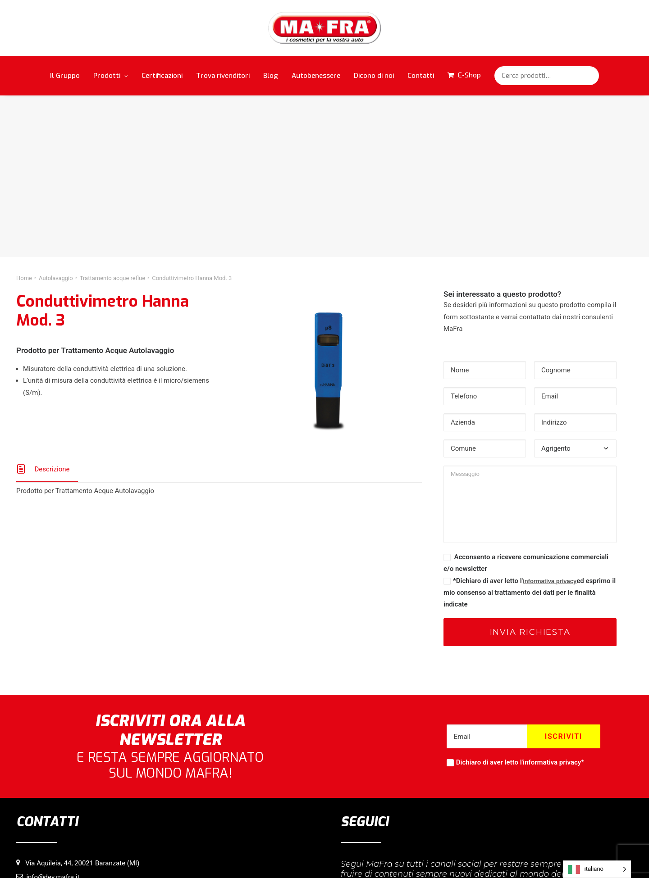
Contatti (420, 75)
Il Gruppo (65, 75)
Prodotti (110, 75)
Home (24, 116)
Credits (407, 856)
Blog (270, 75)
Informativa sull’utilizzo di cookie (274, 856)
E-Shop (469, 75)
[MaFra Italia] (324, 28)
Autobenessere (316, 75)
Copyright (379, 856)
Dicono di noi (374, 75)
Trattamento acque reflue (113, 116)
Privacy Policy (342, 856)
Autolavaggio (56, 116)
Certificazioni (162, 75)
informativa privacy (549, 419)
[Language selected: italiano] (597, 869)
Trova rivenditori (223, 75)
